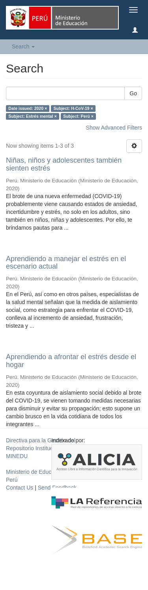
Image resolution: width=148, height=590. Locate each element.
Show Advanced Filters (114, 127)
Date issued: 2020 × (27, 108)
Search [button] (23, 46)
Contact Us (19, 487)
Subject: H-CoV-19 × (73, 108)
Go (133, 93)
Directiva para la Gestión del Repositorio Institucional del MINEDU (40, 448)
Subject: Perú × (78, 116)
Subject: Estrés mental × (32, 116)
